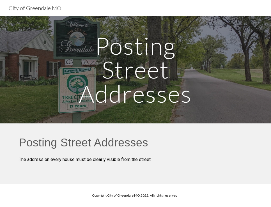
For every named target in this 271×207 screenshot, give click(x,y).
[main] (135, 69)
